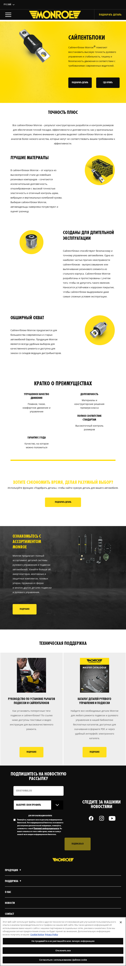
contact (9, 915)
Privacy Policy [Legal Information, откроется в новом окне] (51, 934)
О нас (8, 893)
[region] (63, 941)
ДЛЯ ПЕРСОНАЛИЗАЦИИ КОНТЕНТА (40, 817)
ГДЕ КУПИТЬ (108, 83)
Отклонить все (63, 950)
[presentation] (38, 845)
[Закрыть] (120, 922)
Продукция (13, 871)
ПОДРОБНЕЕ (24, 610)
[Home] (51, 15)
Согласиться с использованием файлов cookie (63, 959)
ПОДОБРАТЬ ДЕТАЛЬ (80, 83)
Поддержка (13, 882)
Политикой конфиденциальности (46, 830)
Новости (10, 904)
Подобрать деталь (63, 502)
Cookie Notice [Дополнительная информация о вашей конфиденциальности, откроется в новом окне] (37, 934)
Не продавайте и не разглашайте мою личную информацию (63, 941)
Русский (7, 5)
